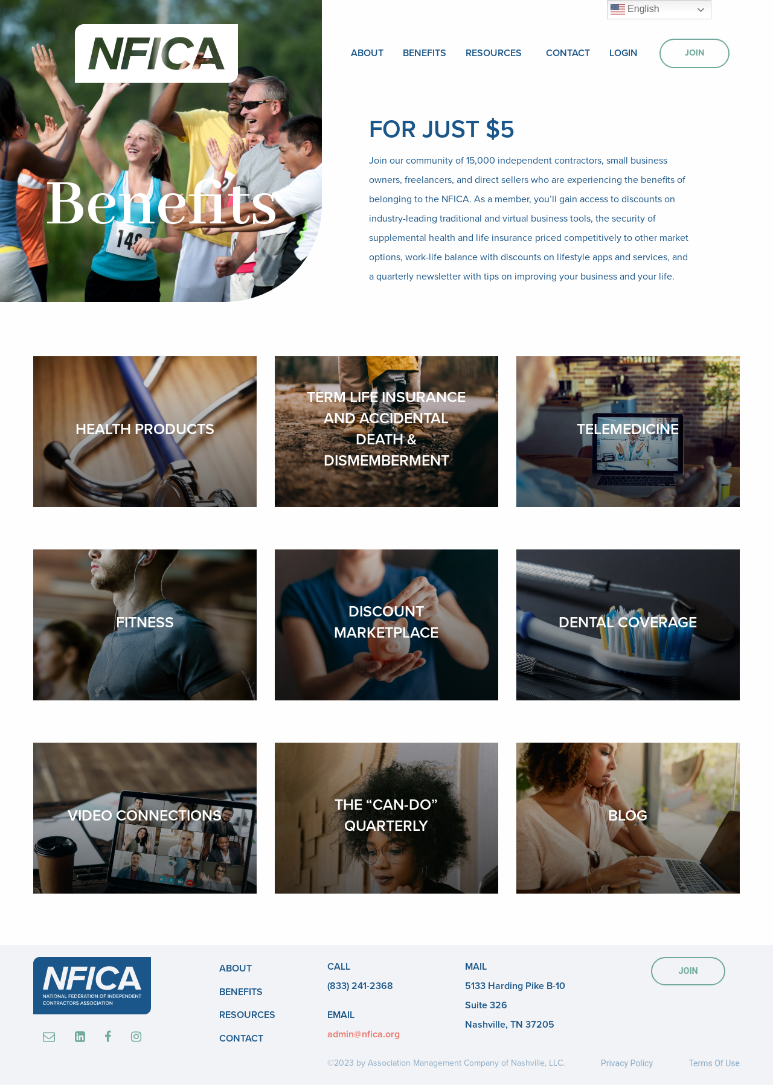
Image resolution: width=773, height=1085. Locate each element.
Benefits (424, 53)
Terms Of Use (714, 1063)
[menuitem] (367, 53)
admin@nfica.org (363, 1034)
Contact (568, 53)
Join (694, 53)
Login (623, 53)
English (635, 9)
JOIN (688, 971)
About (367, 53)
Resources (494, 53)
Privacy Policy (627, 1063)
